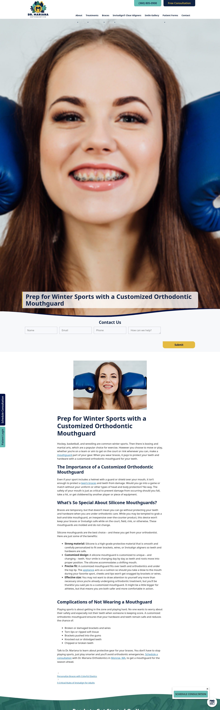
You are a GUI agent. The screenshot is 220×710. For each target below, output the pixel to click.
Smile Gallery (152, 15)
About (79, 16)
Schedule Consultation (2, 409)
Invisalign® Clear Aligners (127, 16)
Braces (105, 16)
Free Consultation (179, 3)
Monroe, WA (118, 658)
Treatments (92, 16)
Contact (186, 15)
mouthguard (64, 455)
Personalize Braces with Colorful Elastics (77, 676)
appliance (88, 570)
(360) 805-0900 (148, 3)
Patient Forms (170, 16)
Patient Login (2, 437)
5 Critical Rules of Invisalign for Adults (76, 682)
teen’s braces (88, 483)
